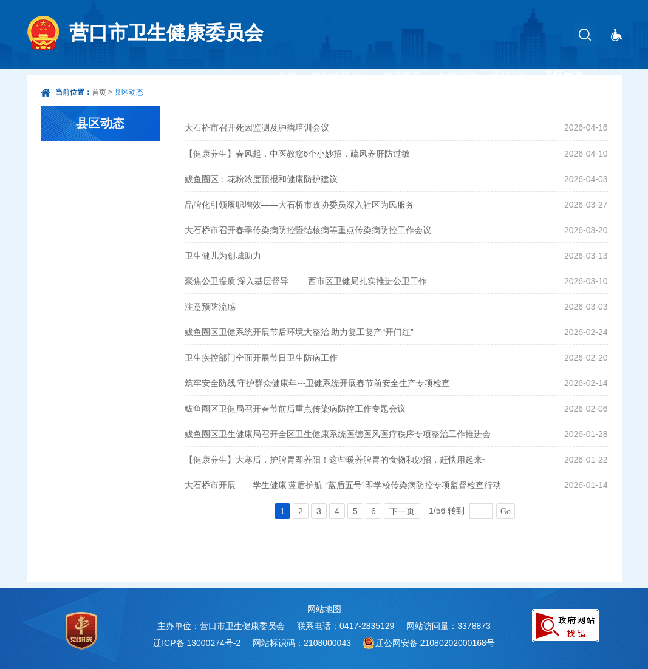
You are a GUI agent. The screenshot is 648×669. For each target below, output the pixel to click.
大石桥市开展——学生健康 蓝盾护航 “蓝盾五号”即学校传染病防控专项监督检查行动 (343, 485)
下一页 (402, 511)
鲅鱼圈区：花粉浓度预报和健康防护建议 (261, 179)
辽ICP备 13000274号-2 (196, 643)
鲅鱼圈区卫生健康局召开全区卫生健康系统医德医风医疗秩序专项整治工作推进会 (338, 434)
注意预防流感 (210, 306)
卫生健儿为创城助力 (223, 255)
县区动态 (563, 75)
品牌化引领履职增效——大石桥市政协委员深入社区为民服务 (299, 204)
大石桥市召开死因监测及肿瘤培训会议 (257, 127)
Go (505, 511)
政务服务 (403, 75)
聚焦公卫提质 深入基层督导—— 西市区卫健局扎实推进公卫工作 (306, 281)
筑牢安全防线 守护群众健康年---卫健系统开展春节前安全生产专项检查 (318, 383)
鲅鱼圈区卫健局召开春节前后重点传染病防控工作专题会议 (295, 408)
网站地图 (324, 609)
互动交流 (456, 75)
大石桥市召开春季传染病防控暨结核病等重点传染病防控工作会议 (308, 230)
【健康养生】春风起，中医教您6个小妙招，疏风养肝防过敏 (298, 153)
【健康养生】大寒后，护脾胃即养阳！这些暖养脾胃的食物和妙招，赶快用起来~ (336, 459)
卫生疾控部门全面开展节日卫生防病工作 (261, 357)
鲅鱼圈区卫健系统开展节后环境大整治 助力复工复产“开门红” (299, 332)
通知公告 (510, 75)
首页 (286, 75)
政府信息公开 (340, 75)
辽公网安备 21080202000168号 (435, 643)
